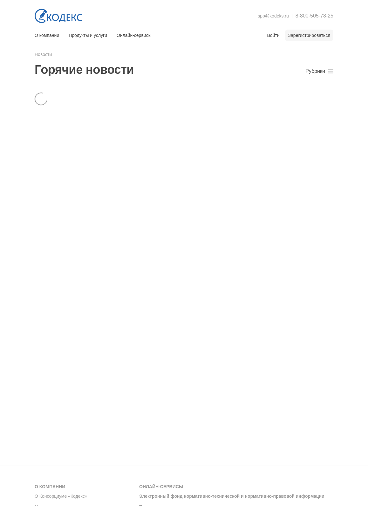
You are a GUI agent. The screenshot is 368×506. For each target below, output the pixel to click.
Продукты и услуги (88, 35)
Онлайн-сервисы (134, 35)
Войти (273, 35)
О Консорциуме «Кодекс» (61, 496)
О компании (47, 35)
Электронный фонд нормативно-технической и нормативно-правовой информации (231, 496)
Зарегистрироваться (309, 35)
